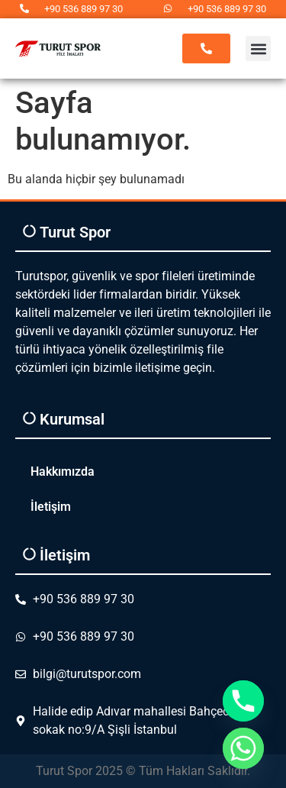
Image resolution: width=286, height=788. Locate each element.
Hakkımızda (63, 471)
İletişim (51, 506)
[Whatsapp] (243, 748)
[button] (258, 48)
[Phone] (243, 701)
